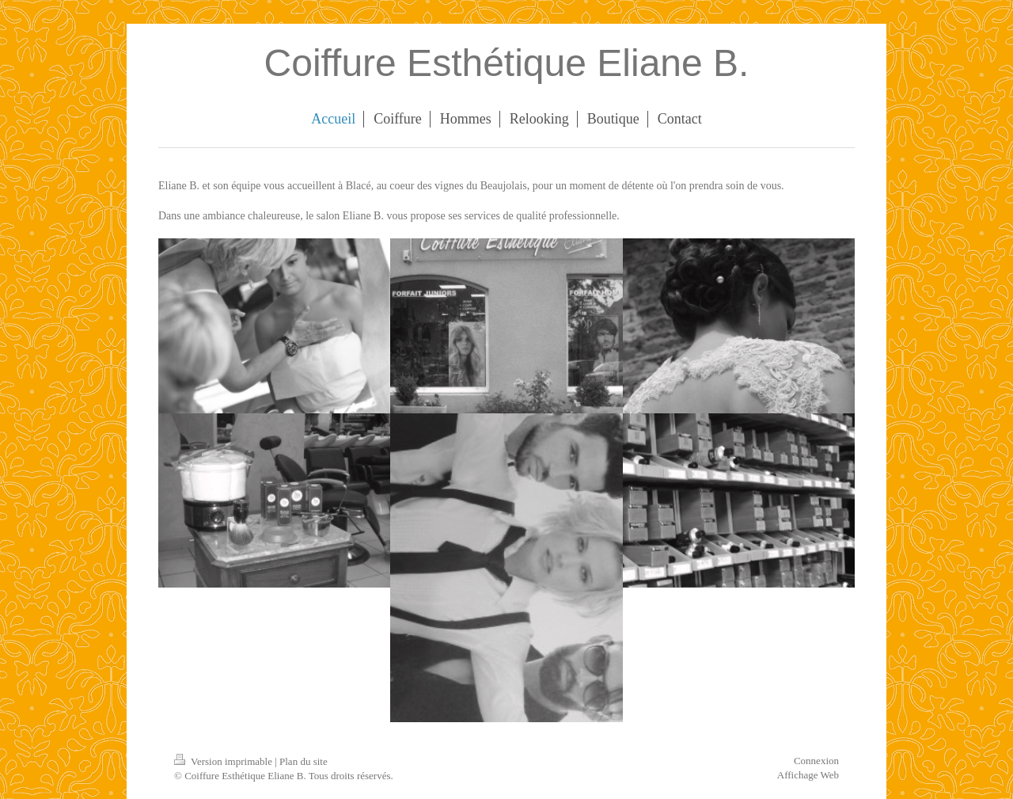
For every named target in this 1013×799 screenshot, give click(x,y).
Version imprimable (224, 761)
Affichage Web (808, 775)
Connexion (816, 761)
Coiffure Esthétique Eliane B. (506, 63)
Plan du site (303, 761)
